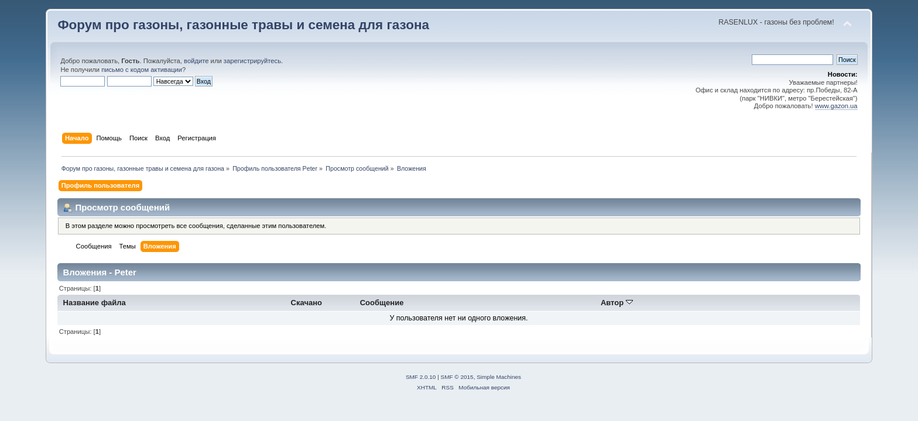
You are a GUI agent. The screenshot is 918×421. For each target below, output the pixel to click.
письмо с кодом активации (141, 69)
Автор (617, 302)
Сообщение (382, 302)
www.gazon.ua (836, 105)
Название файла (94, 302)
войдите (196, 60)
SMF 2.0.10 (421, 377)
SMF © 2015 (457, 377)
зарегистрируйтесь (252, 60)
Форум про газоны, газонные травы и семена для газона (243, 25)
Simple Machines (499, 377)
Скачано (307, 302)
